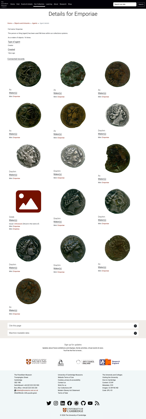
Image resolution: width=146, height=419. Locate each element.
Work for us (62, 385)
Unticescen (18, 224)
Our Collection (39, 4)
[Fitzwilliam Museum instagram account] (56, 403)
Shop (70, 4)
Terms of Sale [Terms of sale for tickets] (63, 393)
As (10, 89)
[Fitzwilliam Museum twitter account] (49, 403)
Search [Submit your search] (141, 4)
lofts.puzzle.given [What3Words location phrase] (30, 393)
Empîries (16, 229)
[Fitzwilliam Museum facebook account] (62, 403)
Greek (11, 217)
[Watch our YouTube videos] (90, 403)
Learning (49, 4)
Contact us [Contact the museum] (62, 383)
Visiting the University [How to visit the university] (110, 377)
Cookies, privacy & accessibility (69, 380)
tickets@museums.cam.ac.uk (27, 390)
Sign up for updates (73, 344)
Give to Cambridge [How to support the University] (109, 380)
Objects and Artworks (22, 23)
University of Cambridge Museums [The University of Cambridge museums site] (70, 375)
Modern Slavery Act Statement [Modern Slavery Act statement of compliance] (69, 390)
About (56, 4)
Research (63, 4)
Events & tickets (27, 4)
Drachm (101, 130)
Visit (18, 4)
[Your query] (124, 4)
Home (13, 4)
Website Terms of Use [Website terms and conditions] (66, 377)
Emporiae (16, 96)
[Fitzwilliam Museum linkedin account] (69, 403)
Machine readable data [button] (19, 333)
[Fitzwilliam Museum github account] (83, 403)
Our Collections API (65, 388)
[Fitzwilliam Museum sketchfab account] (76, 403)
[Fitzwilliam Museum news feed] (97, 403)
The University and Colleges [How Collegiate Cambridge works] (112, 375)
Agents (34, 23)
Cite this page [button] (15, 325)
